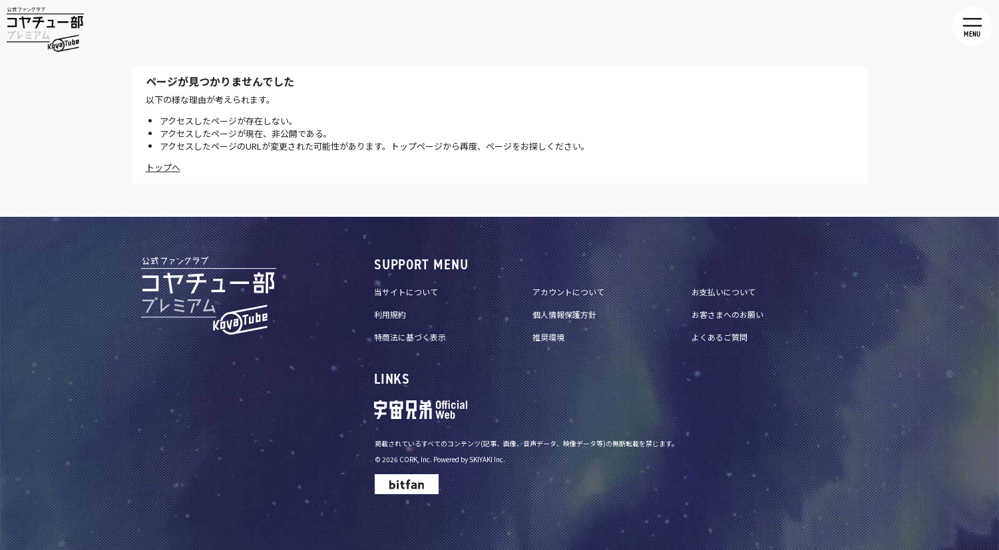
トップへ (163, 167)
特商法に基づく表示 (410, 337)
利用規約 (390, 314)
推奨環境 (548, 337)
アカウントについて (568, 291)
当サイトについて (406, 291)
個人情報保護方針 (564, 314)
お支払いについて (723, 291)
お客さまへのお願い (727, 314)
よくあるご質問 (719, 337)
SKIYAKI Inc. (487, 459)
